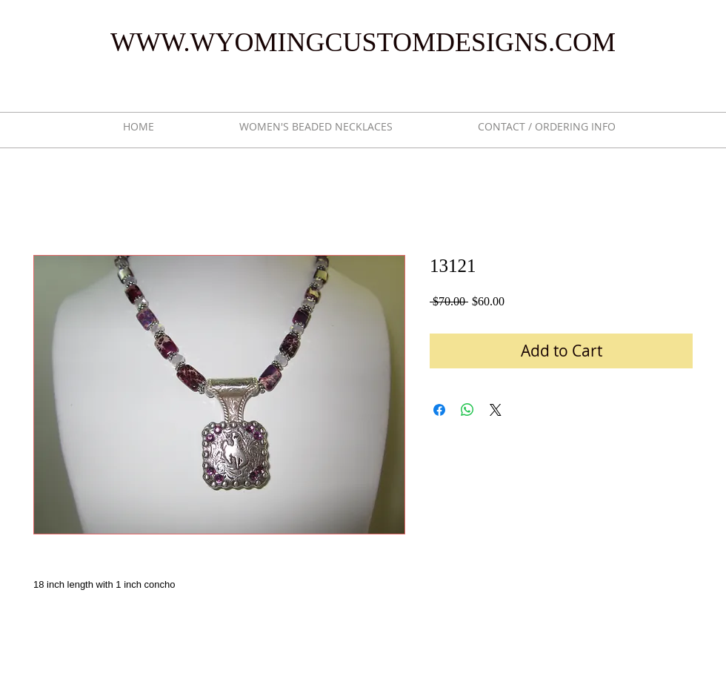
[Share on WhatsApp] (467, 410)
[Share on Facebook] (439, 410)
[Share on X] (495, 410)
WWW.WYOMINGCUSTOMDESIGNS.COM (363, 42)
